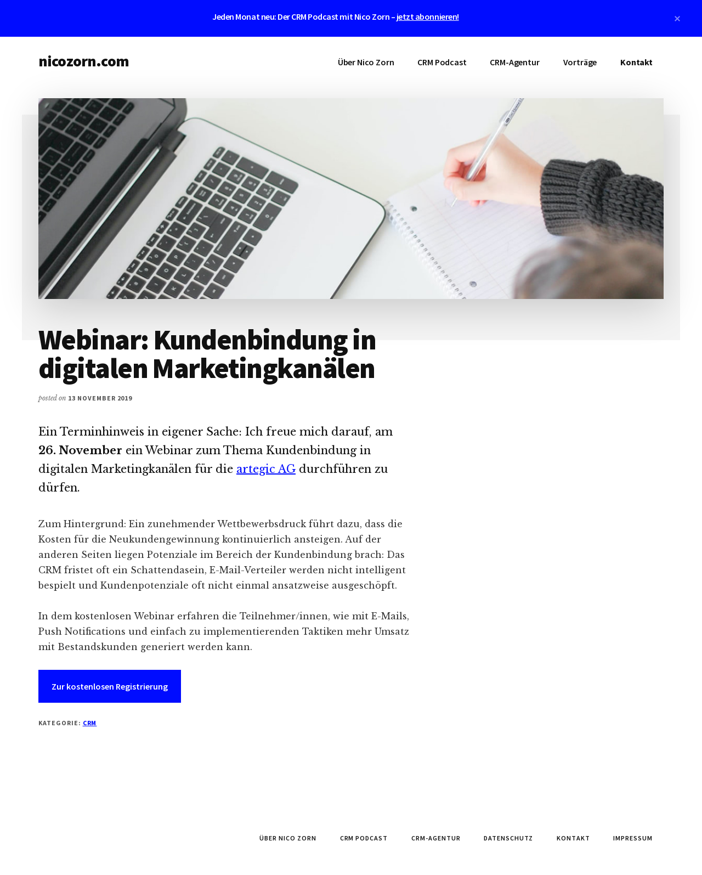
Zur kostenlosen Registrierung (110, 686)
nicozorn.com (83, 61)
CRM (90, 723)
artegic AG (266, 469)
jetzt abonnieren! (428, 16)
